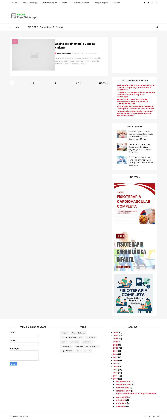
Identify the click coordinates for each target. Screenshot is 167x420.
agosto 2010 (122, 397)
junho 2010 (121, 403)
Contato (65, 3)
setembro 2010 (123, 391)
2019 (115, 351)
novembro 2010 (124, 384)
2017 (115, 357)
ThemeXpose (23, 416)
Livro (78, 351)
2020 (116, 348)
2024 (116, 335)
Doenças (75, 342)
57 (77, 83)
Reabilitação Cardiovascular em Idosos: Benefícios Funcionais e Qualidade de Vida (132, 101)
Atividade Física (78, 333)
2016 (115, 360)
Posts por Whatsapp (29, 3)
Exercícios (87, 342)
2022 (115, 342)
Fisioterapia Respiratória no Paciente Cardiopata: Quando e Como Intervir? (135, 107)
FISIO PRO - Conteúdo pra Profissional (45, 27)
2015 (115, 363)
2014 (115, 366)
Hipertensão (67, 351)
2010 (115, 379)
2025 (115, 332)
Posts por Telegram (50, 3)
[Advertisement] (109, 13)
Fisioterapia (66, 346)
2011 (115, 376)
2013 (115, 369)
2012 (115, 373)
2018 (115, 354)
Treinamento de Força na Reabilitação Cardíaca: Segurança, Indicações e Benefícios (136, 87)
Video (87, 351)
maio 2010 (121, 406)
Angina (64, 333)
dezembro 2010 (124, 381)
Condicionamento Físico (72, 337)
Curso (64, 342)
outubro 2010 (123, 388)
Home (14, 3)
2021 (115, 345)
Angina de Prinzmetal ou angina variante (135, 393)
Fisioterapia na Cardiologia (87, 346)
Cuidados (91, 337)
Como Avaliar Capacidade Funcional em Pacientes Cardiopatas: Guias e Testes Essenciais (135, 113)
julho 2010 (121, 400)
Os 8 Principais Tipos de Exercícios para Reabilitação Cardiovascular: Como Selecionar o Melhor (141, 135)
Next (102, 83)
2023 (115, 339)
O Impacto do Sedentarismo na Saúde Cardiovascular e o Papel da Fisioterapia (136, 94)
